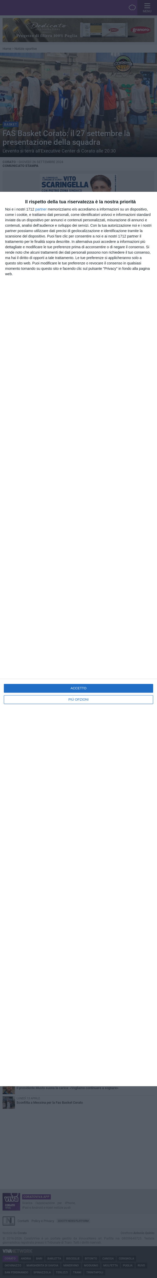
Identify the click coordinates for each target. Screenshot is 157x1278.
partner (41, 209)
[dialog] (78, 639)
